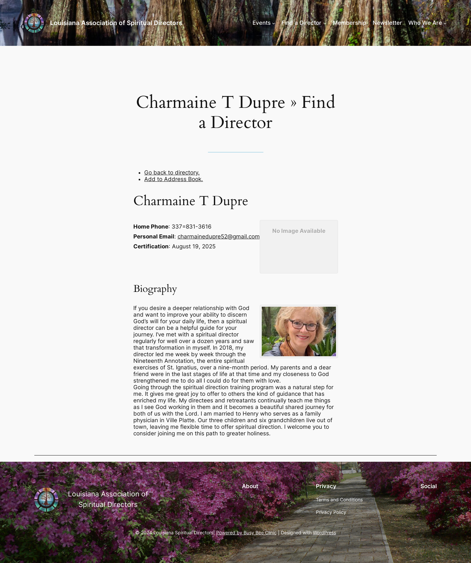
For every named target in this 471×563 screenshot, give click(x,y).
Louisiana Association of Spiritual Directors (116, 23)
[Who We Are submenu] (445, 22)
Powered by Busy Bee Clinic (246, 532)
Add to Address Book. (173, 179)
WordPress (324, 532)
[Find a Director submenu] (324, 22)
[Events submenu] (273, 22)
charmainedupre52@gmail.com (219, 236)
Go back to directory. (172, 172)
